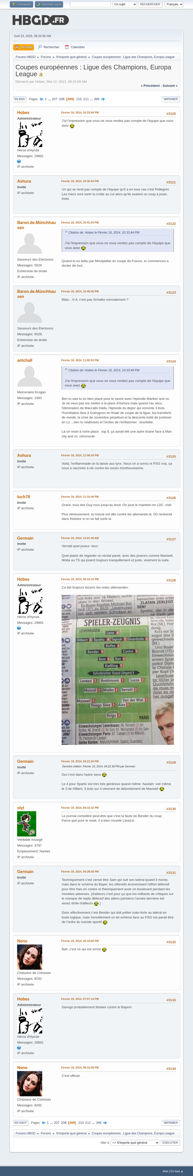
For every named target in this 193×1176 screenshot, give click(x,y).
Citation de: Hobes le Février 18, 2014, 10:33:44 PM (103, 232)
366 (97, 98)
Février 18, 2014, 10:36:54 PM (80, 180)
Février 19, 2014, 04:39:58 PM (80, 871)
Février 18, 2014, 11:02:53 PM (80, 359)
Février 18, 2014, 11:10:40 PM (80, 496)
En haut (20, 1122)
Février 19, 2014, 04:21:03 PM (80, 760)
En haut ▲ (177, 1170)
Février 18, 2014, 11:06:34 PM (80, 454)
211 (86, 98)
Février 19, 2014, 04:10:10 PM (80, 578)
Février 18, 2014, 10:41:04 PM (80, 221)
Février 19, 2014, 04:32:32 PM (80, 807)
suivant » (170, 85)
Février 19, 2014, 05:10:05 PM (80, 940)
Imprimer (171, 98)
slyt (20, 807)
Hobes (23, 112)
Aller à (105, 1142)
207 (54, 98)
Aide (165, 1170)
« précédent (150, 85)
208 (61, 98)
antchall (24, 360)
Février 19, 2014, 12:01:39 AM (80, 537)
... (50, 98)
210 (79, 98)
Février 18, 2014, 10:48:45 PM (80, 290)
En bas (19, 98)
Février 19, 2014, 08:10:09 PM (80, 1067)
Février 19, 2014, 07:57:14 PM (80, 998)
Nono (22, 940)
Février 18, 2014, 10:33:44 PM (80, 112)
